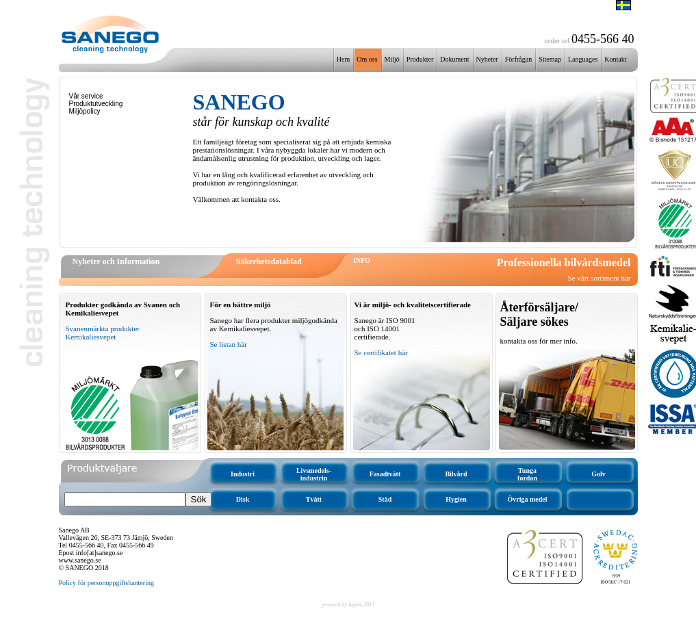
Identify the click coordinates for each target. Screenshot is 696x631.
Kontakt (615, 59)
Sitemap (550, 59)
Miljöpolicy (85, 111)
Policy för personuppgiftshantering (106, 583)
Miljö (392, 59)
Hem (343, 59)
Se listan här (228, 344)
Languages (582, 59)
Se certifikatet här (381, 352)
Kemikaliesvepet (91, 337)
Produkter (420, 59)
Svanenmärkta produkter (103, 328)
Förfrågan (518, 59)
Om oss (367, 59)
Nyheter (487, 59)
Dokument (454, 59)
